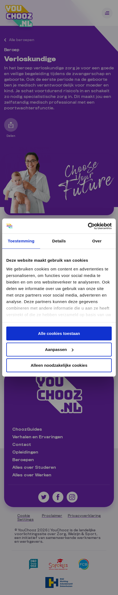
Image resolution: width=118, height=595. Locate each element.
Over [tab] (97, 241)
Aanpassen (59, 349)
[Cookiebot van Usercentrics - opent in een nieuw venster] (88, 226)
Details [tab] (59, 241)
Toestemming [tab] (21, 241)
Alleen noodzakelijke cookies (59, 365)
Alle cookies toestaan (59, 333)
